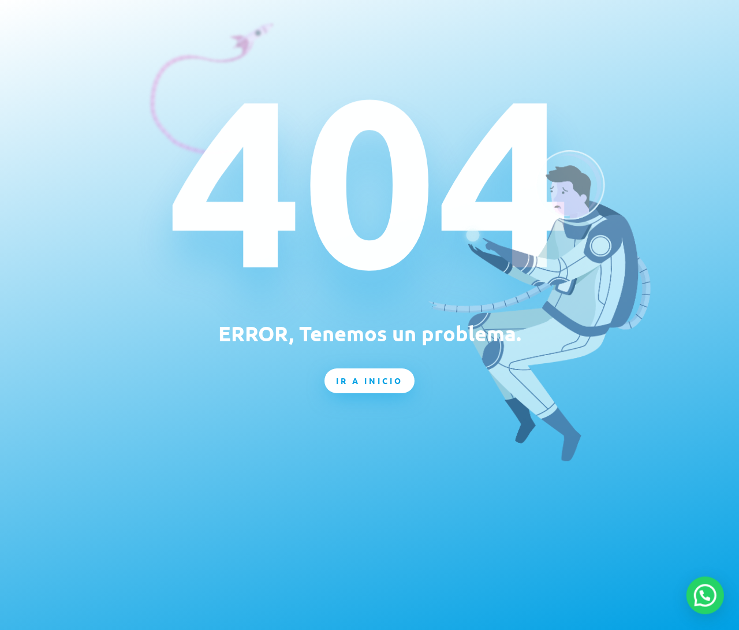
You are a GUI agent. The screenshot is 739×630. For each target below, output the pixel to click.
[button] (707, 603)
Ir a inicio (369, 380)
